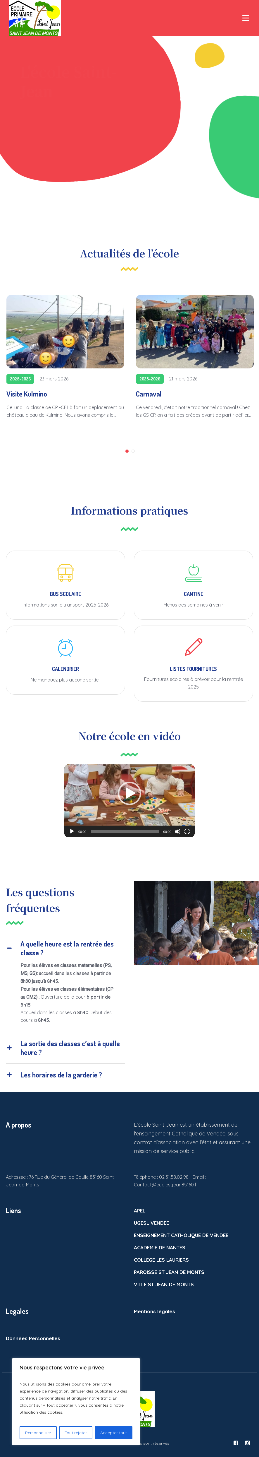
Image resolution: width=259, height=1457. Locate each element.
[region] (76, 1401)
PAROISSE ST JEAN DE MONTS (169, 1272)
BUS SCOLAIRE (65, 594)
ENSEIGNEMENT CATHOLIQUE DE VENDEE (181, 1235)
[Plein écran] (187, 831)
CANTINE (193, 594)
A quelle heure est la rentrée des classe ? (67, 948)
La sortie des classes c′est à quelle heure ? (70, 1048)
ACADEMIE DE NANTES (159, 1247)
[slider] (124, 831)
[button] (129, 793)
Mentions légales (154, 1311)
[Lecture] (72, 831)
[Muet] (178, 831)
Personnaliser (38, 1432)
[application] (129, 800)
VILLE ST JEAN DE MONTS (164, 1284)
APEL (139, 1210)
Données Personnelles (33, 1338)
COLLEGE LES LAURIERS (161, 1260)
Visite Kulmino (26, 393)
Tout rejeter (76, 1432)
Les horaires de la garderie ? (61, 1074)
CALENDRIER (65, 669)
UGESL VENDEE (151, 1223)
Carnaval (149, 393)
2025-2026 (20, 378)
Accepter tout (113, 1432)
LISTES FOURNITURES (193, 669)
